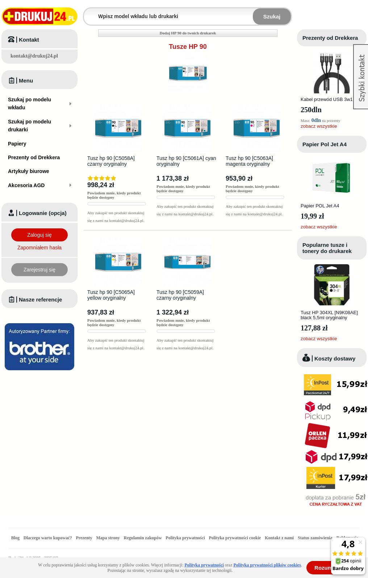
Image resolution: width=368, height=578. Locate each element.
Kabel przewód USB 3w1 (327, 99)
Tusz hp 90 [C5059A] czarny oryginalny (180, 295)
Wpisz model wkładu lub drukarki (88, 12)
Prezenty (84, 537)
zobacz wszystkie (319, 126)
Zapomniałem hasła (39, 247)
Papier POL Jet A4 (320, 205)
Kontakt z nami (279, 537)
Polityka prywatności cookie (235, 537)
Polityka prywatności (185, 537)
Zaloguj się (39, 235)
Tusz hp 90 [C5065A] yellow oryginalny (111, 295)
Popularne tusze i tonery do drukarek (327, 248)
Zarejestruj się (39, 270)
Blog (15, 537)
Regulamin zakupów (143, 537)
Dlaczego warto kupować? (48, 537)
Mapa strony (108, 537)
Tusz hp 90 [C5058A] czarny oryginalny (111, 161)
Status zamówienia (316, 537)
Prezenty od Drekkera (330, 38)
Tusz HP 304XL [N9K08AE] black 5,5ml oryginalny (329, 315)
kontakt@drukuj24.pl (34, 56)
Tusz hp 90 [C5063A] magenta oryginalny (249, 161)
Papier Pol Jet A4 (324, 144)
